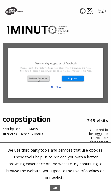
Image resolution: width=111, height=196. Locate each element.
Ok (55, 188)
